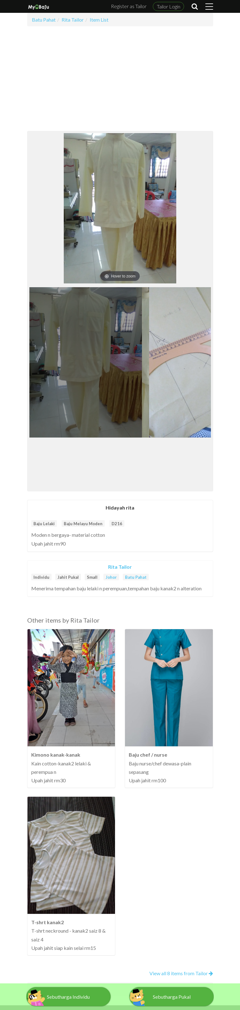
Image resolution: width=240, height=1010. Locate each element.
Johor (111, 577)
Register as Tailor (129, 6)
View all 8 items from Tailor (181, 973)
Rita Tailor (120, 567)
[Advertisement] (120, 78)
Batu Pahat (136, 577)
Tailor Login (168, 6)
